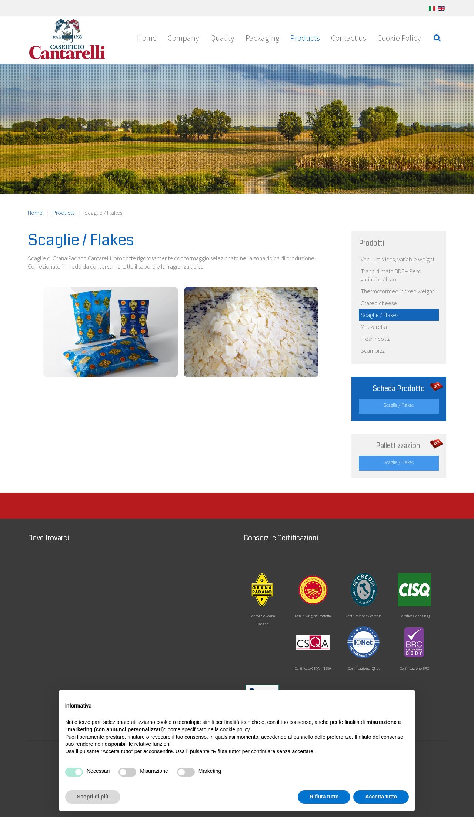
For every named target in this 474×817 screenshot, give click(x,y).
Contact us (348, 38)
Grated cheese (379, 303)
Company (183, 38)
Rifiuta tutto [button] (324, 797)
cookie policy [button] (235, 729)
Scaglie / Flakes (379, 315)
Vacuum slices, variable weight (397, 259)
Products (305, 38)
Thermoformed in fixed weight (397, 291)
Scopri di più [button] (93, 797)
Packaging (262, 38)
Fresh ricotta (376, 338)
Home (147, 38)
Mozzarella (374, 326)
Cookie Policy (399, 38)
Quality (222, 38)
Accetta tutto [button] (381, 797)
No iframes (129, 615)
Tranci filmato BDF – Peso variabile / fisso (391, 275)
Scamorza (373, 350)
